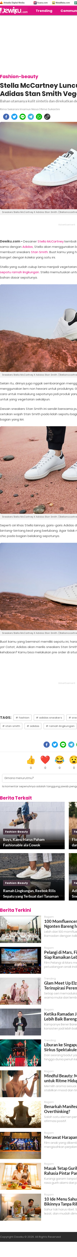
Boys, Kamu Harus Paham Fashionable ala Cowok (24, 842)
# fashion (22, 718)
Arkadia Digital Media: (14, 3)
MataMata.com (63, 3)
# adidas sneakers (49, 718)
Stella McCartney (51, 241)
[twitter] (14, 117)
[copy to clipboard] (47, 117)
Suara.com (42, 3)
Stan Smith (39, 252)
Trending (44, 10)
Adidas (27, 247)
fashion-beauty (16, 831)
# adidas (33, 726)
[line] (22, 117)
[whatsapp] (39, 117)
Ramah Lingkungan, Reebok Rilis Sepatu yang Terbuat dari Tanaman (31, 893)
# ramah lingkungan (60, 726)
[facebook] (6, 117)
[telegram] (31, 117)
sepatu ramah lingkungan (19, 272)
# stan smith (11, 726)
